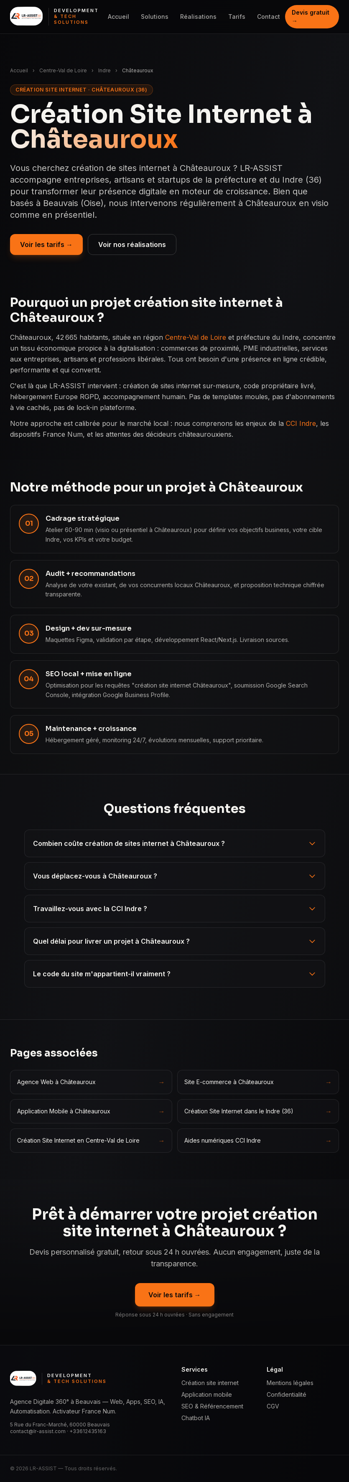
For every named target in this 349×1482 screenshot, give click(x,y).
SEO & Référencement (212, 1406)
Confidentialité (286, 1394)
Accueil (118, 16)
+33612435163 (87, 1431)
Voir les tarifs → (46, 244)
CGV (273, 1406)
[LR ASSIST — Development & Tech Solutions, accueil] (56, 16)
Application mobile (206, 1394)
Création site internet (210, 1382)
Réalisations (198, 16)
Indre (104, 70)
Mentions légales (290, 1382)
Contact (268, 16)
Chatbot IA (195, 1417)
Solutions (154, 16)
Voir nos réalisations (132, 244)
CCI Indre (301, 423)
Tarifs (236, 16)
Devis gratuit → (310, 16)
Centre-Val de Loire (63, 70)
